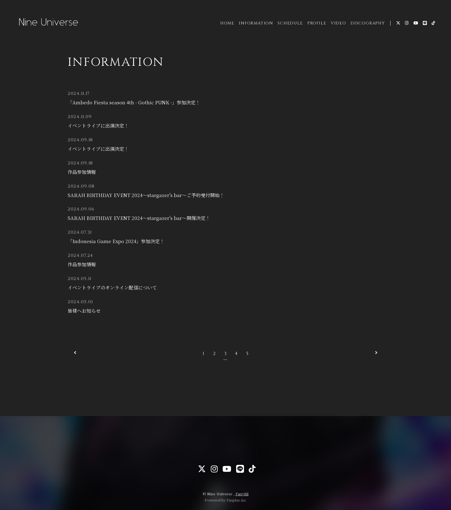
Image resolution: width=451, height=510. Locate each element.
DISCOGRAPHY (367, 25)
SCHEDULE (289, 25)
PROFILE (315, 25)
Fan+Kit (242, 493)
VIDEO (337, 25)
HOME (226, 25)
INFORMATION (255, 25)
